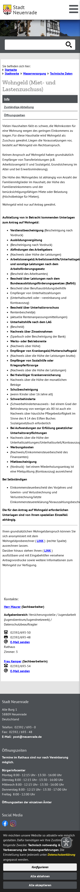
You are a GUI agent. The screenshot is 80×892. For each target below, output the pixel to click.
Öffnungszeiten (14, 115)
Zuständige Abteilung (19, 107)
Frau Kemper (12, 661)
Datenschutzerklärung (61, 854)
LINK (40, 541)
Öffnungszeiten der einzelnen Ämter (27, 802)
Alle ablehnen (40, 876)
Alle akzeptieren (40, 885)
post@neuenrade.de (27, 737)
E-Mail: (7, 737)
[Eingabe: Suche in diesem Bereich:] (36, 44)
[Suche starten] (69, 44)
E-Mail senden (20, 642)
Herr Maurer (12, 607)
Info (7, 99)
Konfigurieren (40, 867)
